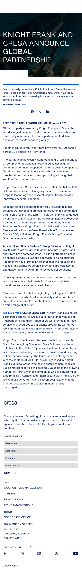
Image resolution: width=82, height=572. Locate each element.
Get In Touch (18, 547)
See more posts (11, 104)
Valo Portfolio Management (23, 488)
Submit (7, 473)
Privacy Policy (13, 499)
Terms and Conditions (18, 505)
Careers (9, 493)
